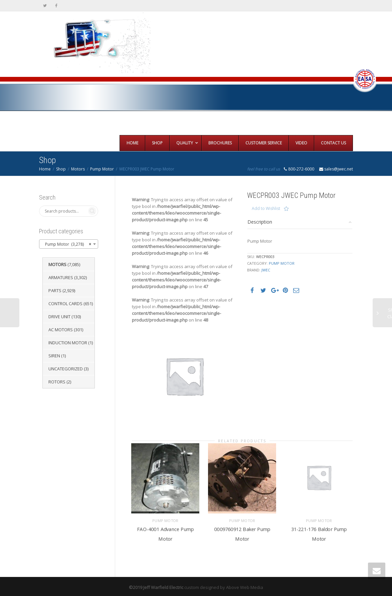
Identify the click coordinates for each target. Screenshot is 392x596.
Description (259, 222)
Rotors (56, 382)
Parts (54, 290)
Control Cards (65, 304)
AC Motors (60, 330)
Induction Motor (67, 343)
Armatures (60, 277)
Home (45, 169)
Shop (61, 169)
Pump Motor (102, 169)
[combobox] (68, 244)
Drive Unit (59, 317)
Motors (78, 169)
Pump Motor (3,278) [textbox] (66, 244)
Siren (54, 356)
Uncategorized (65, 369)
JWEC (265, 269)
